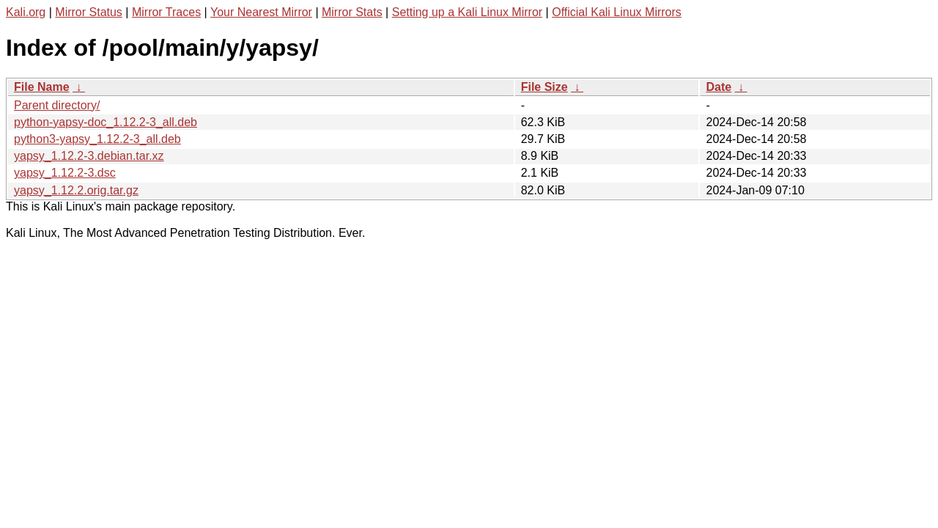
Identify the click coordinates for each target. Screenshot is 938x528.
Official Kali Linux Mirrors (617, 12)
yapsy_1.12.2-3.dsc (65, 172)
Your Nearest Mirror (261, 12)
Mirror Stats (352, 12)
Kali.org (25, 12)
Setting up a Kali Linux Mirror (467, 12)
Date (718, 87)
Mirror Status (88, 12)
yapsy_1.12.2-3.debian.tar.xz (89, 156)
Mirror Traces (166, 12)
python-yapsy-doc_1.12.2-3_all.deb (105, 122)
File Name (42, 87)
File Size (544, 87)
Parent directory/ (57, 105)
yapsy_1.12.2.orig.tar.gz (76, 190)
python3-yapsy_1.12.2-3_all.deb (97, 139)
